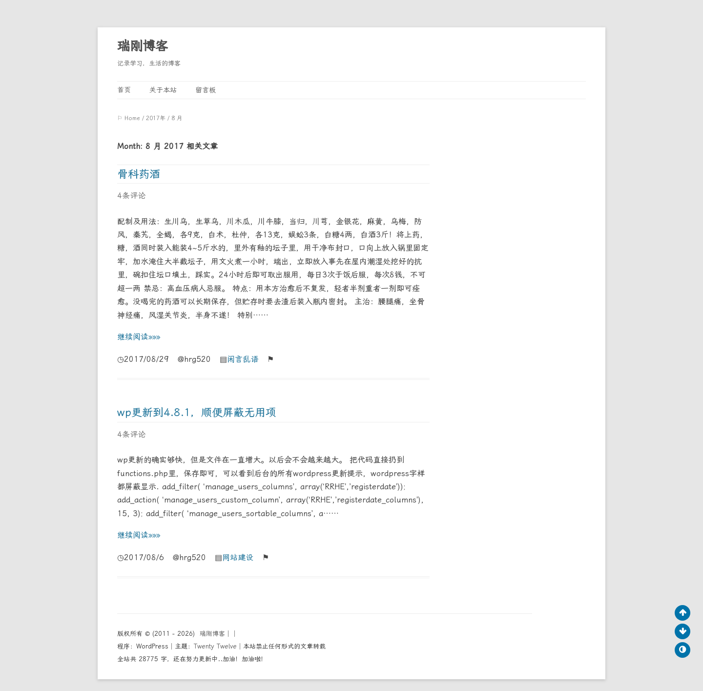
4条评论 (131, 195)
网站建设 (237, 557)
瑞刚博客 (142, 46)
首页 (124, 90)
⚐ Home (128, 118)
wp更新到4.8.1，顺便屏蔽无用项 (196, 412)
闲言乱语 (242, 359)
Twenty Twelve (215, 646)
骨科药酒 (138, 174)
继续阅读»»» (138, 336)
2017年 (155, 118)
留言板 (205, 90)
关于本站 (163, 90)
